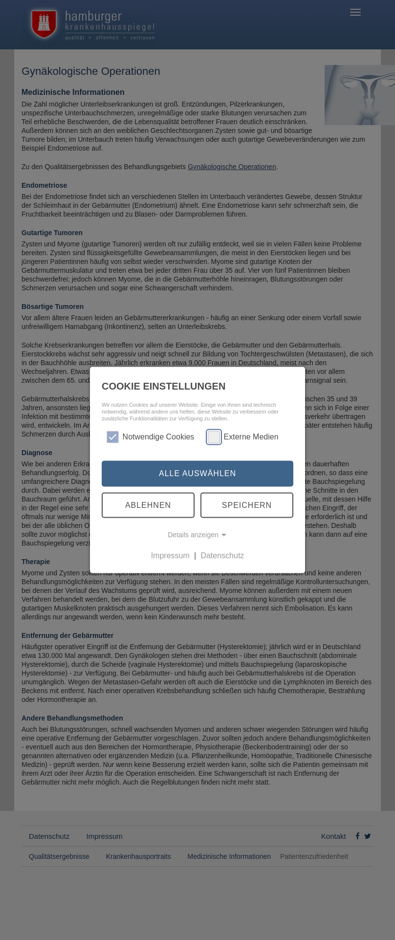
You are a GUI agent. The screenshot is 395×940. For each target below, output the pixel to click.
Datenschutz (222, 555)
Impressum (170, 555)
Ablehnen (148, 505)
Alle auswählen (197, 473)
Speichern (247, 505)
